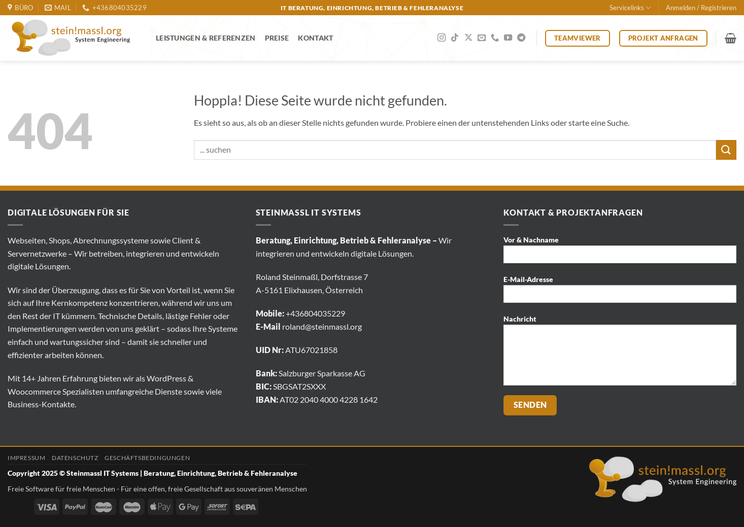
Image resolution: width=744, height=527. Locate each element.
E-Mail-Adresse (619, 292)
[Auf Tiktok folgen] (455, 38)
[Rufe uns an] (495, 38)
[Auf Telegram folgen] (521, 38)
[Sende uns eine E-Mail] (482, 38)
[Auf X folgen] (468, 38)
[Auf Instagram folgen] (441, 38)
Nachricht (619, 353)
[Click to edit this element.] (17, 504)
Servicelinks (630, 8)
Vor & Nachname (619, 252)
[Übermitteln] (726, 150)
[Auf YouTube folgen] (508, 38)
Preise (277, 37)
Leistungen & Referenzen (206, 37)
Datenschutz (75, 458)
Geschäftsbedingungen (147, 458)
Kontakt (315, 37)
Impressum (27, 458)
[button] (701, 7)
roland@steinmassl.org (322, 326)
